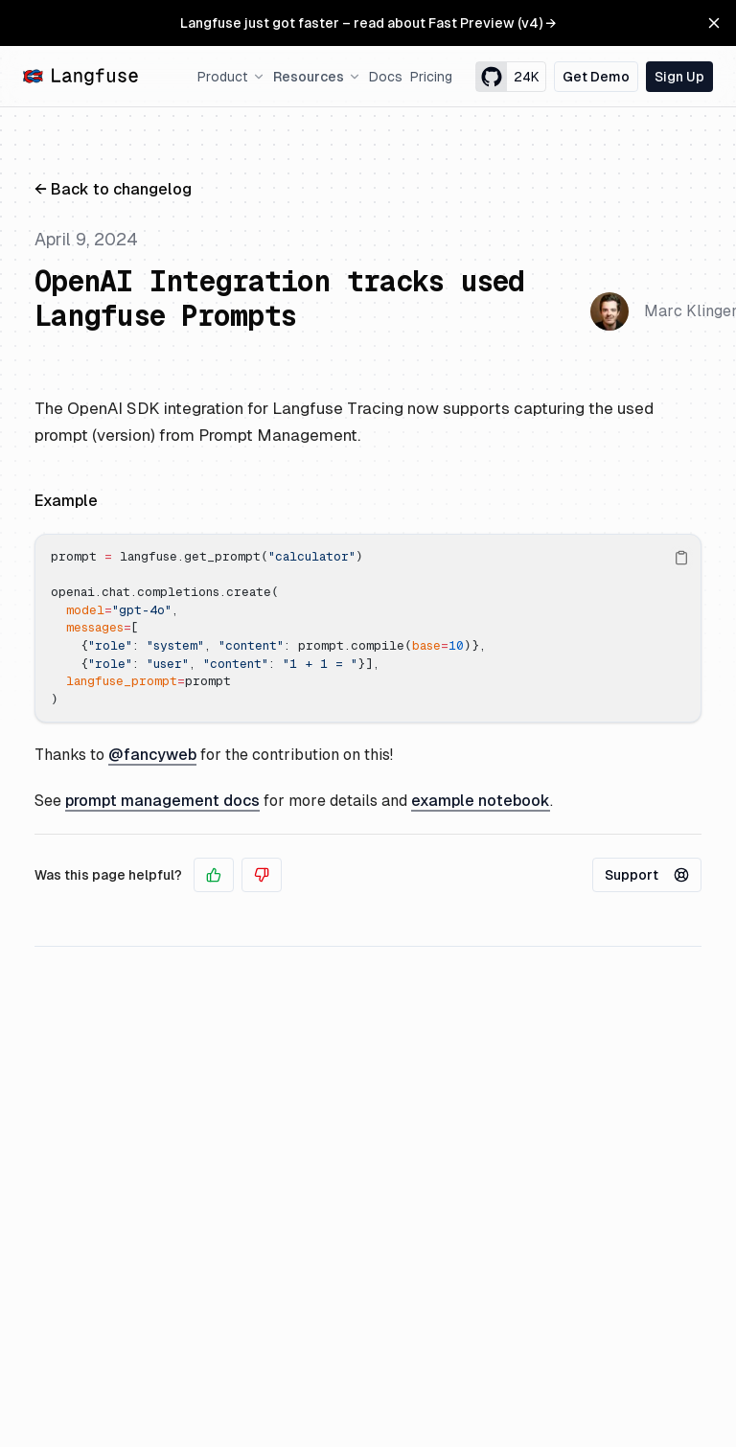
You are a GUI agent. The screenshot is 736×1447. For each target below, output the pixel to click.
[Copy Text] (681, 557)
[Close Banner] (714, 23)
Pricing (431, 76)
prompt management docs (162, 801)
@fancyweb (152, 755)
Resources (317, 76)
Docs (385, 76)
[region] (368, 628)
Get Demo (596, 76)
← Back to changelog (113, 189)
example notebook (480, 801)
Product (231, 76)
